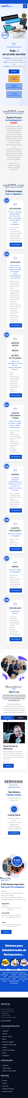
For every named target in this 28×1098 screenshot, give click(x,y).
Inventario (4, 1033)
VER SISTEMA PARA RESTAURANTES (14, 78)
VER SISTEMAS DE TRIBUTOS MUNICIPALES (14, 94)
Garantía (20, 717)
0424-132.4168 (5, 1020)
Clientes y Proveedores (8, 1050)
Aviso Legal (5, 1086)
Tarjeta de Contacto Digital (9, 1071)
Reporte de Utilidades (8, 1042)
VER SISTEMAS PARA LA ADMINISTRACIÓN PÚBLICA (14, 86)
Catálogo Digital (6, 1068)
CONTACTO (14, 71)
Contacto (4, 1083)
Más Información (16, 244)
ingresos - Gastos (7, 1036)
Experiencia (7, 717)
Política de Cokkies (7, 1091)
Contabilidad (5, 1055)
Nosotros (4, 1080)
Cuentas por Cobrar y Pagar (9, 1044)
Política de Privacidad (8, 1089)
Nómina (4, 1053)
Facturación (5, 1031)
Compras (4, 1047)
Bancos (4, 1039)
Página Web (14, 815)
